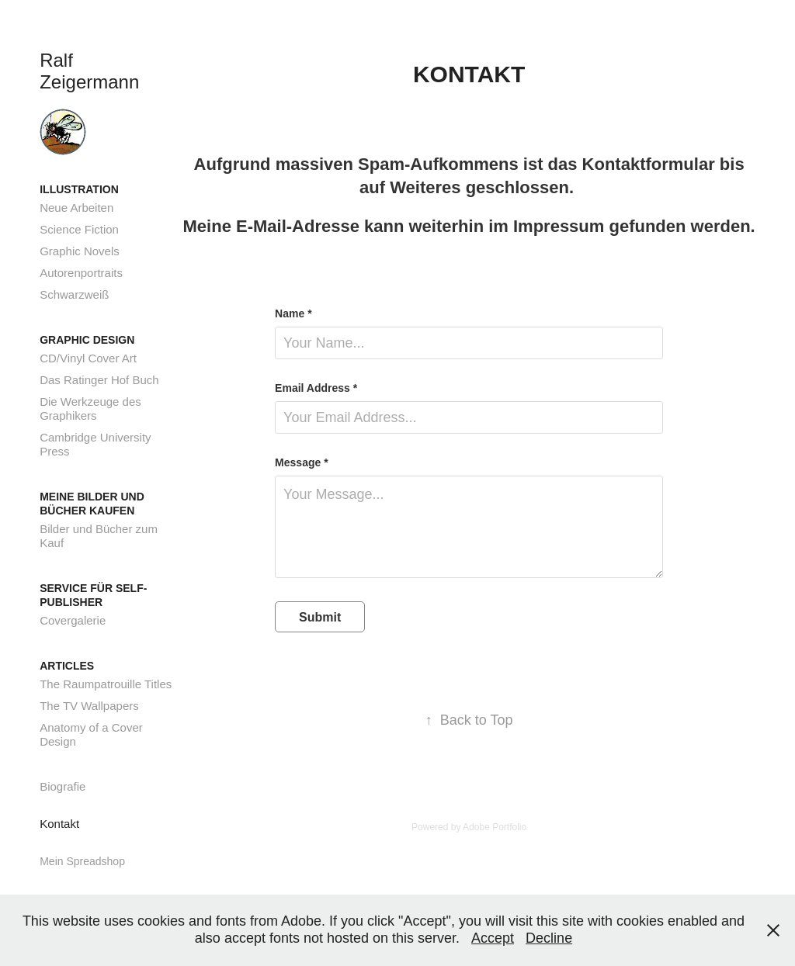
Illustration (79, 189)
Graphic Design (87, 340)
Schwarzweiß (74, 294)
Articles (67, 666)
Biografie (62, 786)
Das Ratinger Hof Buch (99, 379)
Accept (492, 938)
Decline (549, 938)
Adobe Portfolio (494, 827)
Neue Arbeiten (76, 207)
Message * (301, 462)
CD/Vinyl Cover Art (88, 358)
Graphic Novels (80, 251)
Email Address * (316, 388)
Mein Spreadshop (82, 861)
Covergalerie (73, 620)
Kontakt (59, 823)
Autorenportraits (81, 272)
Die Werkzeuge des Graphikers (90, 408)
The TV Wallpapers (89, 705)
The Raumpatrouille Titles (106, 684)
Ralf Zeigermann (89, 71)
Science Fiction (79, 229)
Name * (293, 313)
